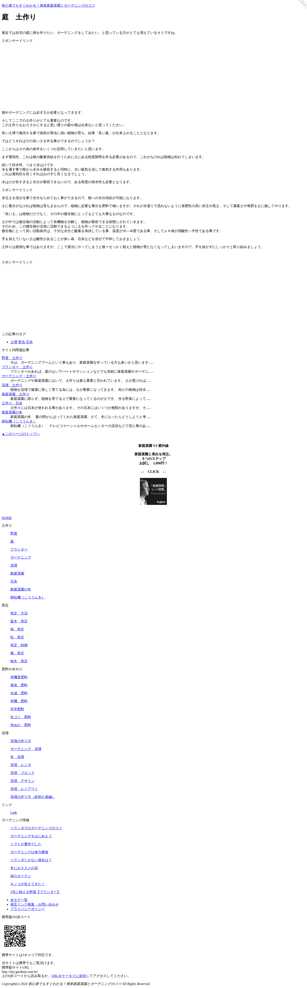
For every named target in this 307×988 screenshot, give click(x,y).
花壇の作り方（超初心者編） (32, 797)
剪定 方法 (19, 613)
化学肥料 (17, 709)
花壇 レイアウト (24, 789)
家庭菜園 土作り (15, 394)
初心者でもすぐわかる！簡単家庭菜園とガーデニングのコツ (48, 5)
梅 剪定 (17, 653)
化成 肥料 (19, 693)
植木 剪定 (19, 661)
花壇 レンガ (20, 765)
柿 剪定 (17, 629)
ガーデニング (20, 557)
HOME (7, 518)
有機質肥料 (19, 677)
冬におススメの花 (24, 868)
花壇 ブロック (22, 773)
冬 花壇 (17, 757)
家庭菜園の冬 (12, 412)
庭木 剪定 (19, 621)
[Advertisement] (153, 77)
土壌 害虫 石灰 (21, 342)
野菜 (13, 533)
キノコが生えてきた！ (27, 884)
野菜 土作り (12, 358)
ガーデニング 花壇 (25, 749)
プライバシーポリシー (27, 909)
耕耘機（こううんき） (19, 421)
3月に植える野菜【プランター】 (35, 892)
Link (13, 812)
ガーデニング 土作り (19, 376)
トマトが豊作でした (25, 844)
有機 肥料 (19, 701)
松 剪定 (17, 637)
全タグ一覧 (19, 900)
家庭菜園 (17, 573)
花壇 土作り (12, 385)
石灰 (13, 581)
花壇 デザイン (22, 781)
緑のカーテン (20, 876)
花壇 (13, 565)
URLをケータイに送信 (68, 976)
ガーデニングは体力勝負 (29, 852)
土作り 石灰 (12, 403)
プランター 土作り (17, 367)
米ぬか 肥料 (20, 725)
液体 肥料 (19, 685)
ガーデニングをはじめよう (31, 836)
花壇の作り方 (20, 741)
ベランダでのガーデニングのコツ (36, 828)
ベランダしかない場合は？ (31, 860)
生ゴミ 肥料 (20, 717)
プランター (19, 549)
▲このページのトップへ (21, 434)
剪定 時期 (19, 645)
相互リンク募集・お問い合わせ (34, 904)
